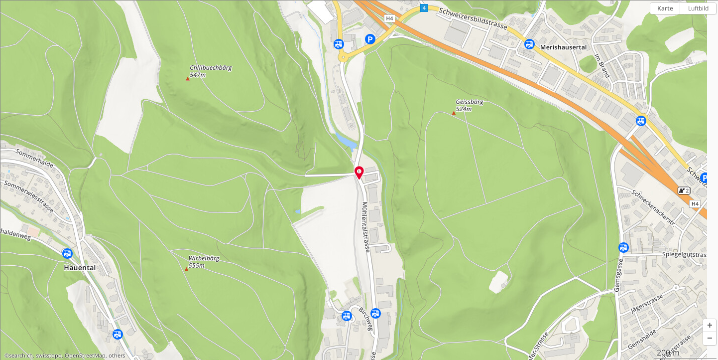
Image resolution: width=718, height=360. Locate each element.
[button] (709, 325)
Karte (665, 8)
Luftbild (698, 8)
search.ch (21, 355)
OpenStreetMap (85, 355)
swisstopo (49, 355)
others (117, 355)
